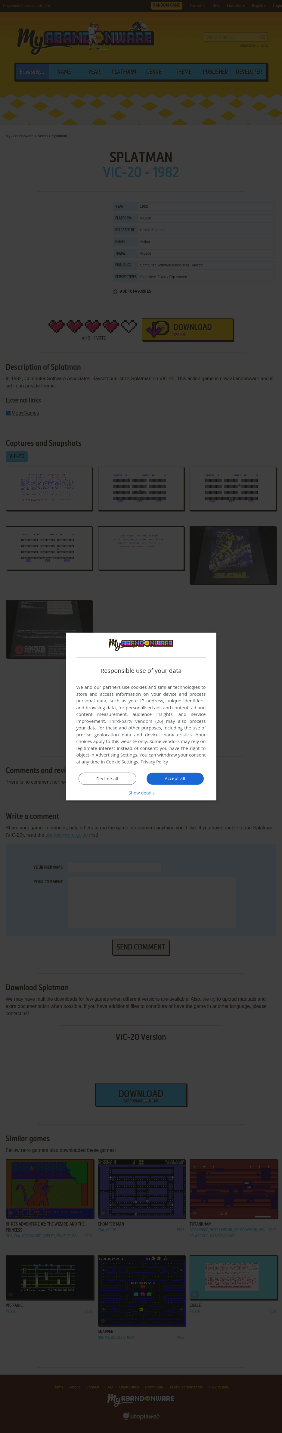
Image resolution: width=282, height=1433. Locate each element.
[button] (141, 792)
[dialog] (141, 716)
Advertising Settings (116, 755)
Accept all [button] (175, 778)
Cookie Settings (122, 762)
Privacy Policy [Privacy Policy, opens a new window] (155, 762)
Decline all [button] (107, 779)
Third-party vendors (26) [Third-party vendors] (136, 721)
